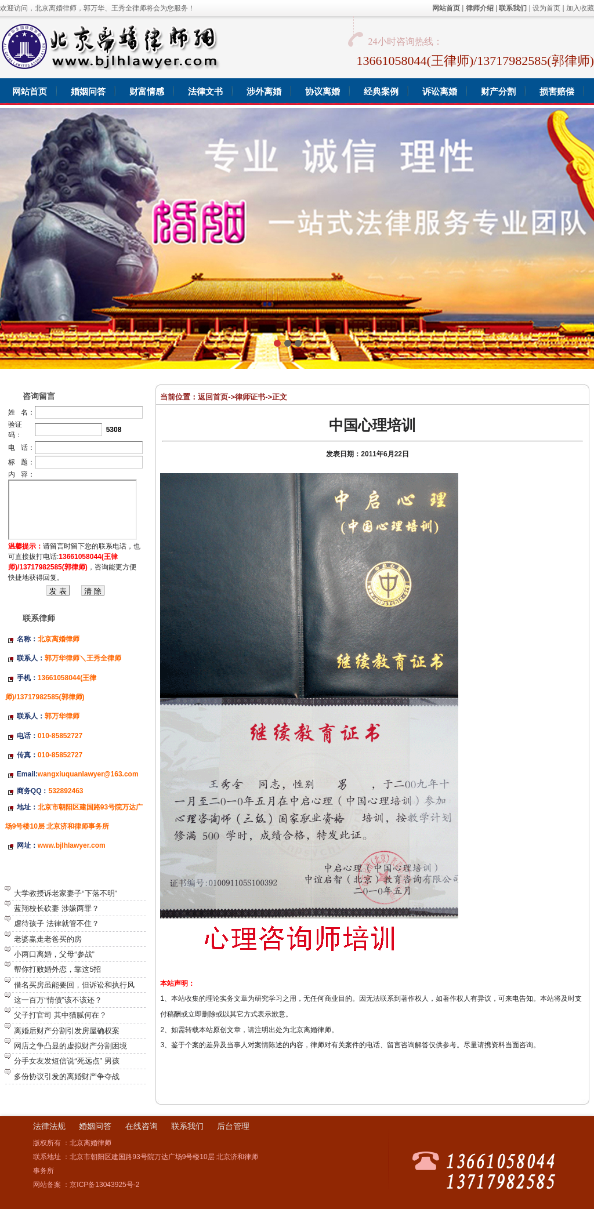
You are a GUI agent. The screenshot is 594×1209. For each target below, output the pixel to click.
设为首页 (546, 8)
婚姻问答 (95, 1126)
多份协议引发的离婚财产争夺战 (66, 1076)
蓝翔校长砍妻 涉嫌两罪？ (56, 908)
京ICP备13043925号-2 (104, 1185)
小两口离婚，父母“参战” (54, 954)
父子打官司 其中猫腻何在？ (60, 1015)
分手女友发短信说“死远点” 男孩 (66, 1060)
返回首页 (213, 397)
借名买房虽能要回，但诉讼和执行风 (74, 985)
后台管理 (233, 1126)
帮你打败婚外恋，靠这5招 (57, 969)
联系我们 (187, 1126)
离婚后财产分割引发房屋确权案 (66, 1030)
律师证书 (250, 397)
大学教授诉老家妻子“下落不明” (65, 893)
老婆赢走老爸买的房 (48, 939)
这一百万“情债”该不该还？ (58, 1000)
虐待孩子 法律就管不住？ (56, 923)
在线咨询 (141, 1126)
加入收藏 (580, 8)
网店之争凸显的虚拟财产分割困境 (70, 1045)
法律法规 (49, 1126)
